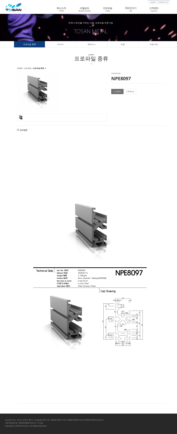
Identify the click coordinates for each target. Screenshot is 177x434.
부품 (123, 44)
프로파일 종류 (29, 44)
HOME (152, 2)
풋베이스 (92, 44)
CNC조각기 (130, 9)
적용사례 (154, 44)
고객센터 (153, 9)
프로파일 (107, 9)
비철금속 (84, 9)
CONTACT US (163, 2)
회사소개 (61, 9)
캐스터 (60, 44)
